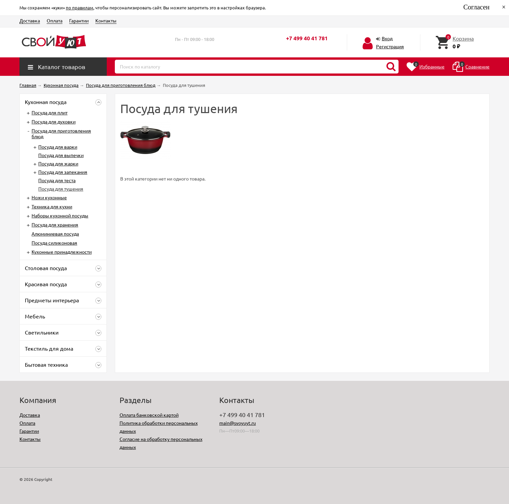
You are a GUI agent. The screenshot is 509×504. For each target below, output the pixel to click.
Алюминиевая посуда (55, 234)
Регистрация (390, 46)
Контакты (106, 20)
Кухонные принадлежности (62, 252)
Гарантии (79, 20)
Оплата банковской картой (149, 415)
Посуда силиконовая (54, 243)
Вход (387, 38)
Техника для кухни (52, 206)
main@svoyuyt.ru (237, 423)
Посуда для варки (57, 147)
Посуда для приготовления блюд (61, 133)
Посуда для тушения (60, 189)
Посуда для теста (57, 180)
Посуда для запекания (62, 172)
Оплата (54, 20)
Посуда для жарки (58, 163)
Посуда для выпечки (61, 155)
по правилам (79, 7)
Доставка (29, 20)
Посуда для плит (49, 112)
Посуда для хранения (55, 224)
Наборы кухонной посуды (60, 215)
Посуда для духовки (54, 121)
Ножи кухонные (49, 197)
